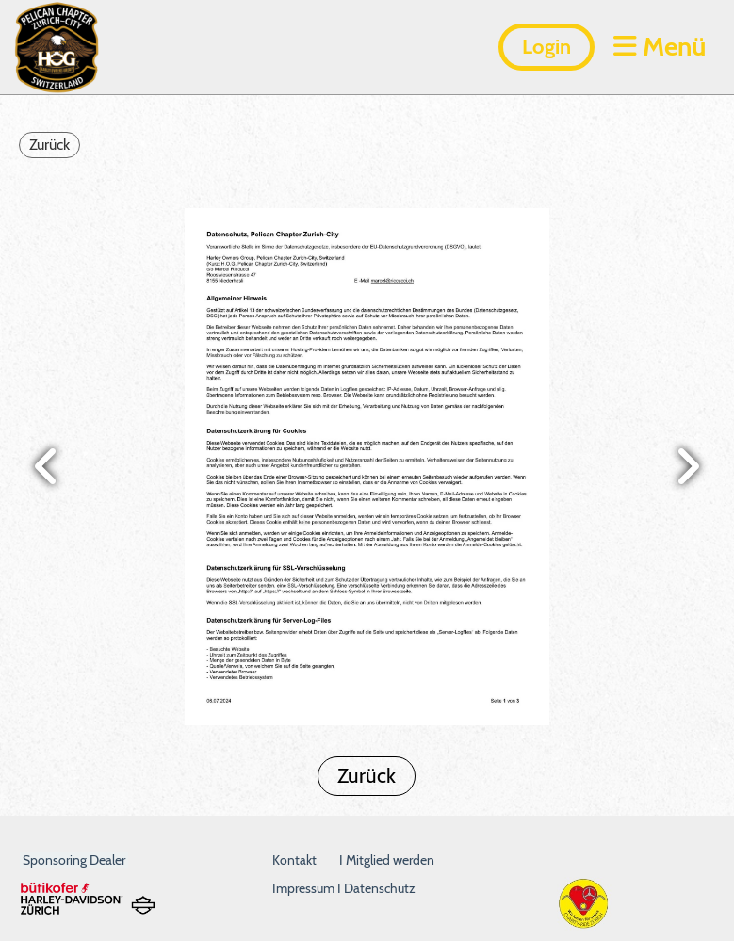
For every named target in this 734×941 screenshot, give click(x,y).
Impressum (304, 888)
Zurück (49, 145)
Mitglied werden (390, 860)
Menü (659, 46)
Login (546, 46)
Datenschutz (380, 888)
